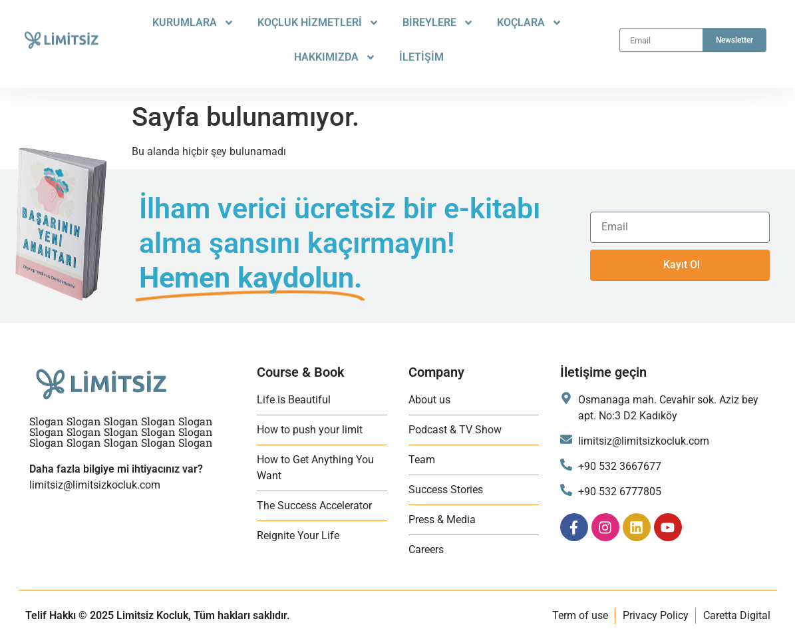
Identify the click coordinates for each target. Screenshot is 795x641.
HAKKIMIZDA (335, 48)
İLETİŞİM (421, 47)
